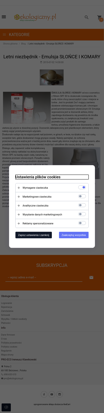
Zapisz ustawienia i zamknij (33, 235)
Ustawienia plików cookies (37, 177)
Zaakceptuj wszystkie (74, 235)
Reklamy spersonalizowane (38, 223)
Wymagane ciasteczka (35, 187)
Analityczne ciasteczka (35, 205)
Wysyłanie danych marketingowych (42, 214)
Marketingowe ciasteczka (37, 196)
